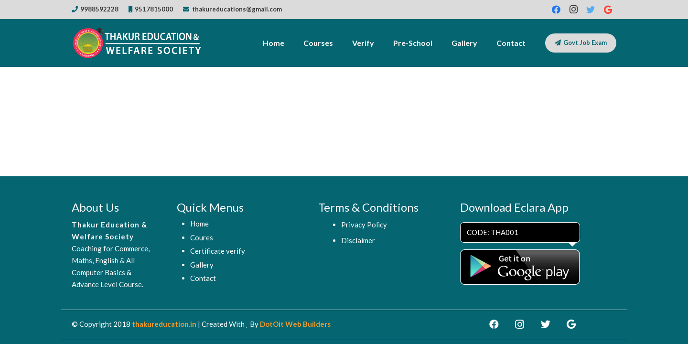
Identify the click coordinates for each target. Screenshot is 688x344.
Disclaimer (358, 240)
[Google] (607, 9)
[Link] (138, 43)
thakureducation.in (164, 324)
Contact (203, 278)
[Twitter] (590, 9)
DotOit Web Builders (295, 324)
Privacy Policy (364, 224)
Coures (201, 237)
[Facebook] (556, 9)
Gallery (202, 264)
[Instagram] (573, 9)
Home (199, 223)
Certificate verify (217, 251)
